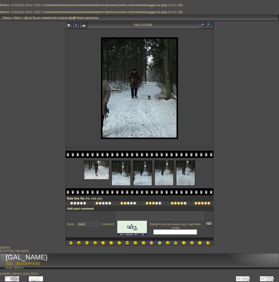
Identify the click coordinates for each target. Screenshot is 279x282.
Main (17, 18)
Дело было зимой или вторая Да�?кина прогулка (61, 18)
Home (7, 18)
